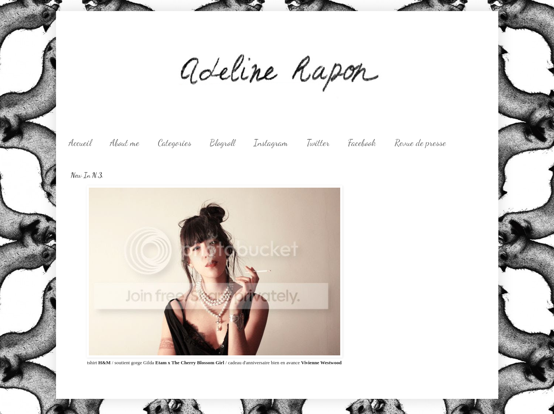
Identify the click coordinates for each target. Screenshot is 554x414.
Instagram (271, 143)
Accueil (80, 143)
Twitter (318, 143)
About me (124, 143)
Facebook (362, 143)
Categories (174, 143)
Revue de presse (420, 143)
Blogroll (222, 143)
